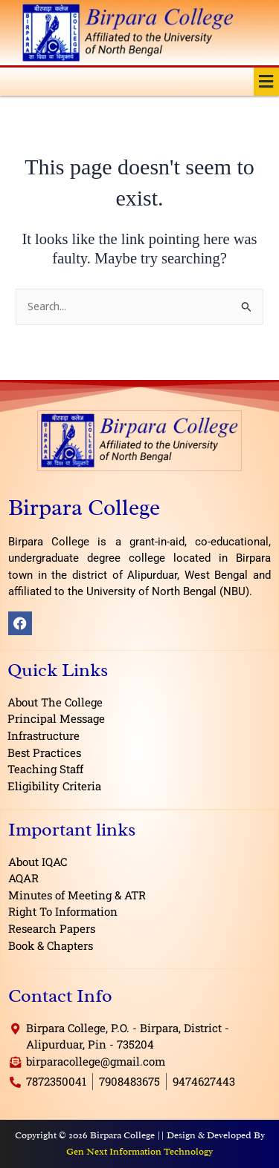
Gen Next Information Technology (139, 1151)
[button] (266, 82)
